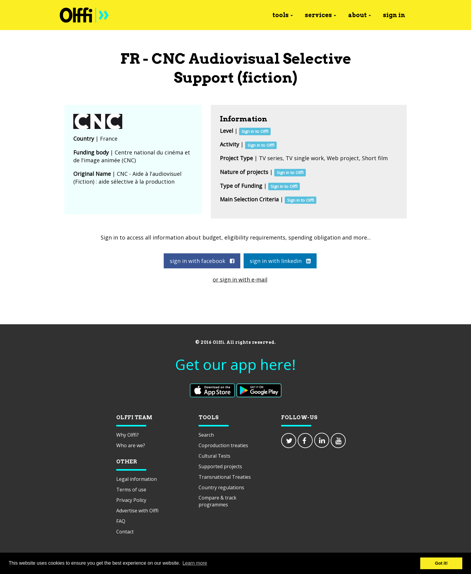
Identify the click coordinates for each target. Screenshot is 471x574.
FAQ (120, 521)
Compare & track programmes (217, 501)
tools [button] (282, 15)
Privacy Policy (131, 500)
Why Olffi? (127, 435)
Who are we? (130, 445)
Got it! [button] (441, 563)
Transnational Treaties (225, 477)
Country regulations (221, 487)
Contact (125, 531)
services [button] (320, 15)
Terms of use (131, 489)
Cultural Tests (214, 456)
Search (206, 435)
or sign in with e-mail (240, 279)
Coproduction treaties (223, 445)
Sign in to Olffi (255, 131)
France (108, 138)
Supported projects (220, 466)
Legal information (136, 479)
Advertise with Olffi (137, 510)
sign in (394, 15)
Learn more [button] (194, 563)
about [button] (359, 15)
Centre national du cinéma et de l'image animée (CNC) (131, 156)
